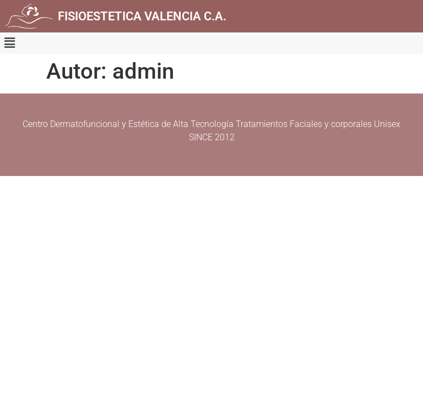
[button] (9, 42)
